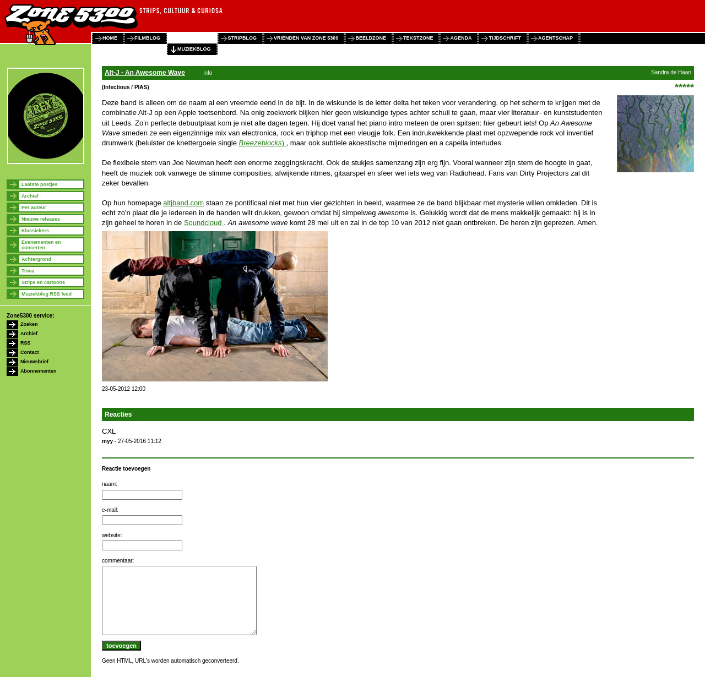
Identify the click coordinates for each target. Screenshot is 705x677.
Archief (30, 196)
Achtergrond (36, 259)
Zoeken (29, 324)
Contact (29, 352)
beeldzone (370, 38)
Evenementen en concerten (41, 244)
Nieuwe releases (40, 219)
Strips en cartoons (43, 282)
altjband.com (183, 203)
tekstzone (418, 38)
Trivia (28, 271)
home (109, 38)
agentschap (555, 38)
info (207, 73)
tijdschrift (505, 38)
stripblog (242, 38)
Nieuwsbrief (34, 361)
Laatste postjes (39, 184)
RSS (25, 343)
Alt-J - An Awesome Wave (145, 73)
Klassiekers (35, 230)
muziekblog (194, 49)
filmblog (147, 38)
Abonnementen (38, 371)
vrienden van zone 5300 (306, 38)
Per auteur (33, 207)
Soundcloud (204, 223)
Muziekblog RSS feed (46, 294)
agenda (460, 38)
